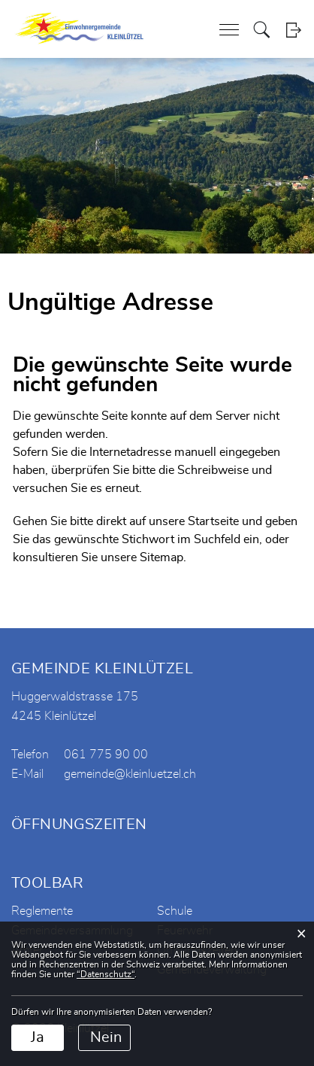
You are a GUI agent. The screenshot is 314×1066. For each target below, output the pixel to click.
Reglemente (42, 911)
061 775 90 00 (106, 755)
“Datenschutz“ (105, 974)
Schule (174, 911)
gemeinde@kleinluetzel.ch (130, 774)
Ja (37, 1037)
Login (293, 30)
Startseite (213, 521)
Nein (106, 1037)
